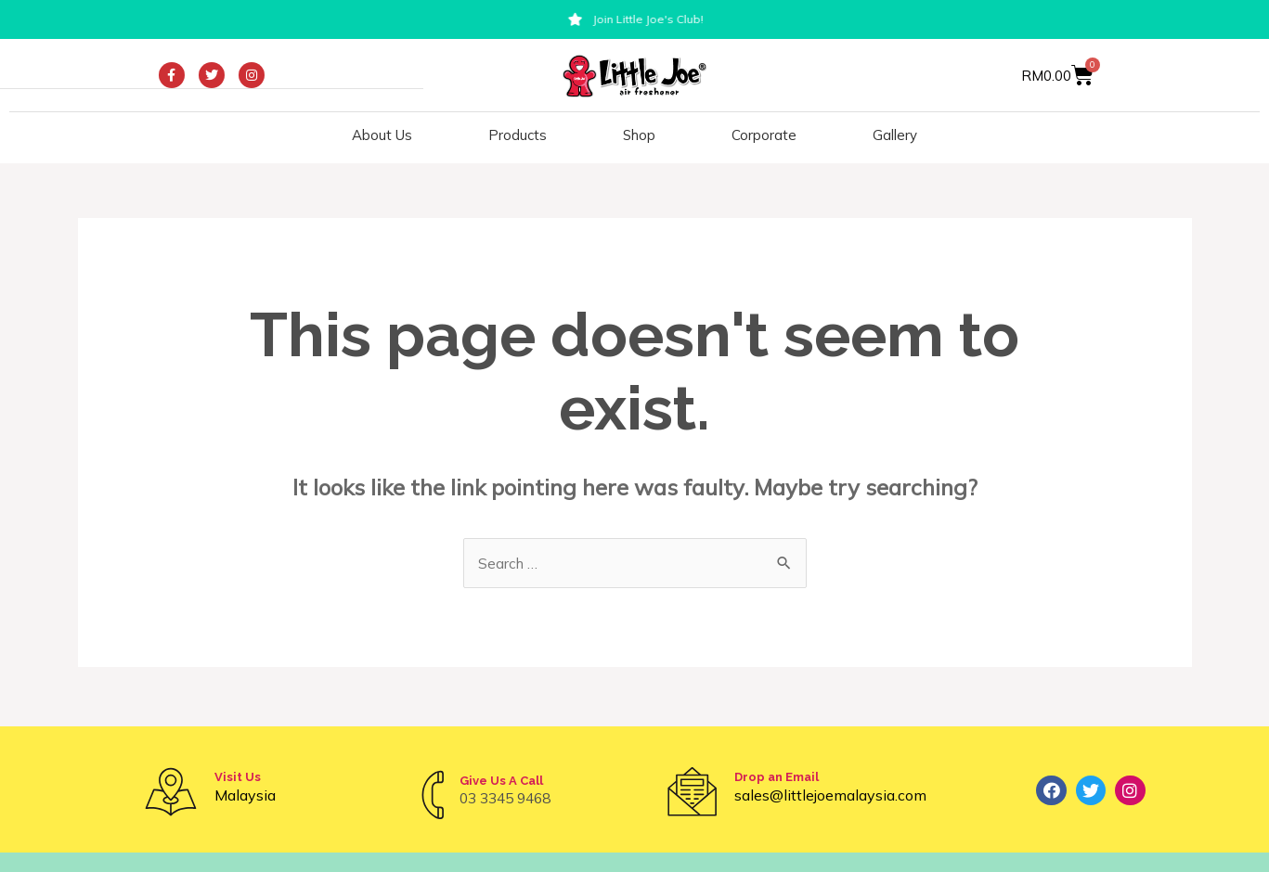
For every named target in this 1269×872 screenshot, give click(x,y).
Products (517, 135)
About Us (382, 135)
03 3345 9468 (510, 798)
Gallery (895, 135)
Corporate (764, 135)
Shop (639, 135)
